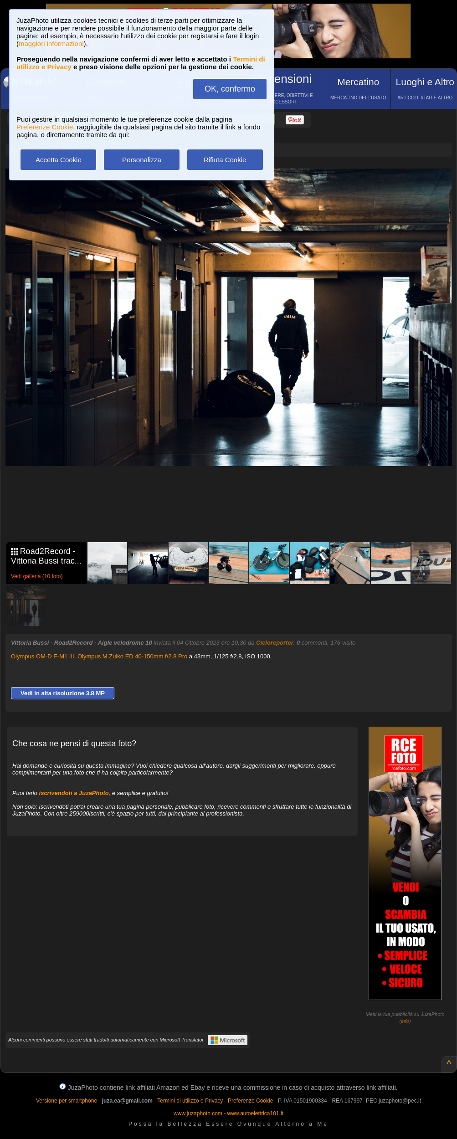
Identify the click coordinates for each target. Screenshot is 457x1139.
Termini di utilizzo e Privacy (190, 1101)
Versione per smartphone (66, 1101)
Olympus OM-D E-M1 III (42, 656)
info (405, 1021)
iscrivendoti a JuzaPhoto (74, 793)
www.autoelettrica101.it (255, 1113)
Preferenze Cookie (44, 127)
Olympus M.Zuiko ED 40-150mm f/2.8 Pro (132, 656)
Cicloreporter (274, 642)
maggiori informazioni (51, 43)
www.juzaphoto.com (198, 1113)
